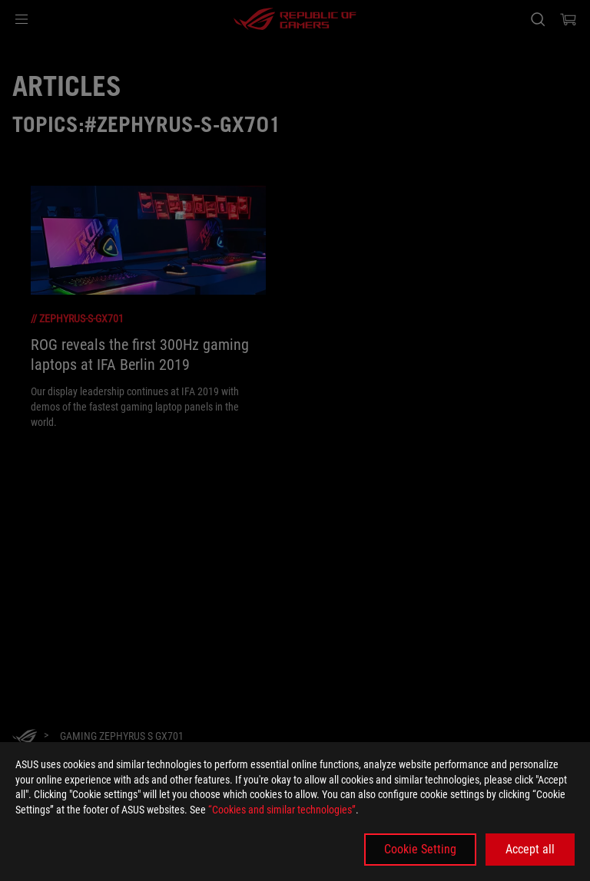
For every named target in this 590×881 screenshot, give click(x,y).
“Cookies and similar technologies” (282, 809)
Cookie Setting (420, 849)
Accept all (530, 849)
